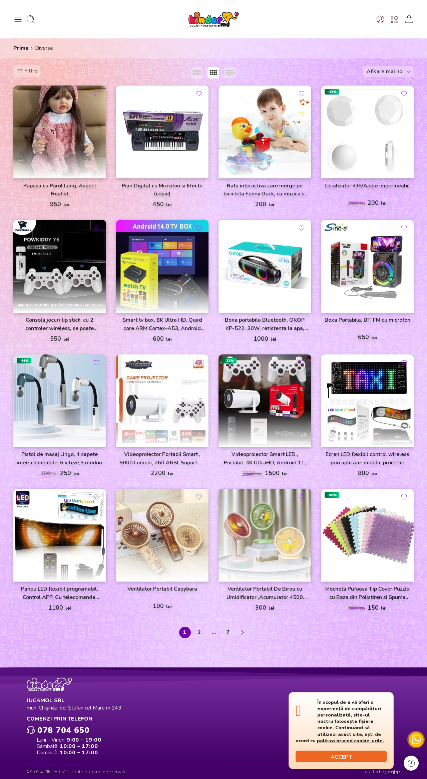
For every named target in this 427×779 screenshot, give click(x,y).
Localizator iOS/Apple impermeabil (367, 185)
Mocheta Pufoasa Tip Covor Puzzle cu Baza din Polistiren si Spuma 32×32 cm (367, 593)
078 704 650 (58, 730)
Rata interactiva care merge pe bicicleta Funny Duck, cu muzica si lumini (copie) (265, 190)
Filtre (26, 70)
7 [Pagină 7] (228, 632)
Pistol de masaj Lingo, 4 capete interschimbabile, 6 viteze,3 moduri (59, 458)
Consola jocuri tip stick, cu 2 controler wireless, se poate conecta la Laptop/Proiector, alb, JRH (59, 324)
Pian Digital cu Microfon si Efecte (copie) (162, 190)
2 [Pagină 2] (199, 632)
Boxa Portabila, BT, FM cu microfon (367, 320)
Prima (20, 48)
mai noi (395, 71)
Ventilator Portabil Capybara (162, 589)
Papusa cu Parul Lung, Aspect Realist (59, 190)
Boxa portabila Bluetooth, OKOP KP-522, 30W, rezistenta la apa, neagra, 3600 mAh (265, 324)
